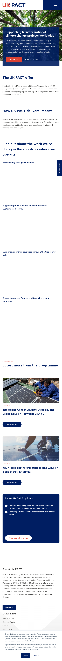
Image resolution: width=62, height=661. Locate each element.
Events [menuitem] (5, 625)
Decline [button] (36, 655)
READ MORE (12, 424)
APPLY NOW (14, 60)
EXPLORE (9, 608)
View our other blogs (18, 538)
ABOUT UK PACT (32, 60)
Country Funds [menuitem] (9, 622)
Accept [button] (25, 655)
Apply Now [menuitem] (7, 629)
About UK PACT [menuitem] (9, 618)
